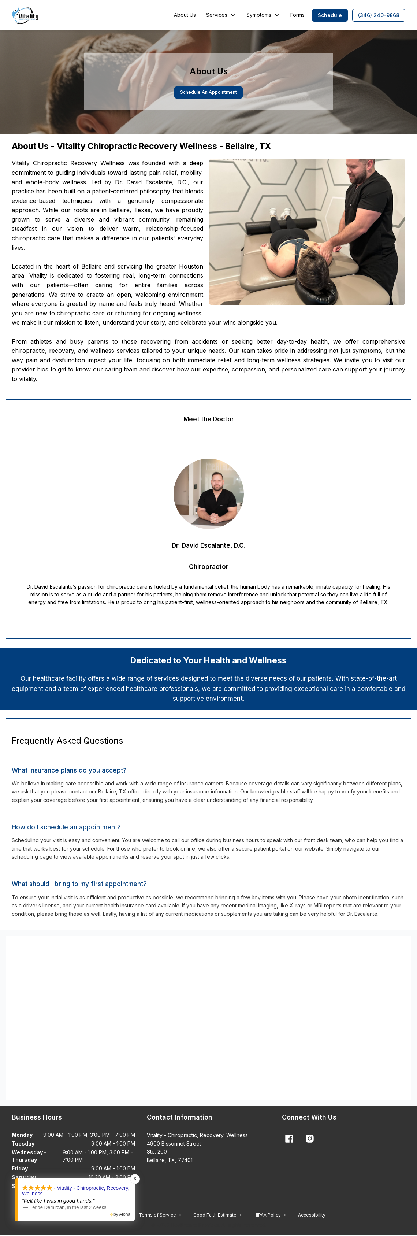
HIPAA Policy (270, 1215)
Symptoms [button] (263, 15)
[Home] (25, 15)
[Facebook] (289, 1139)
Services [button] (221, 15)
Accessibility (311, 1215)
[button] (330, 15)
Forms (297, 15)
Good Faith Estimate (217, 1215)
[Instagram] (309, 1139)
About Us (185, 15)
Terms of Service (160, 1215)
